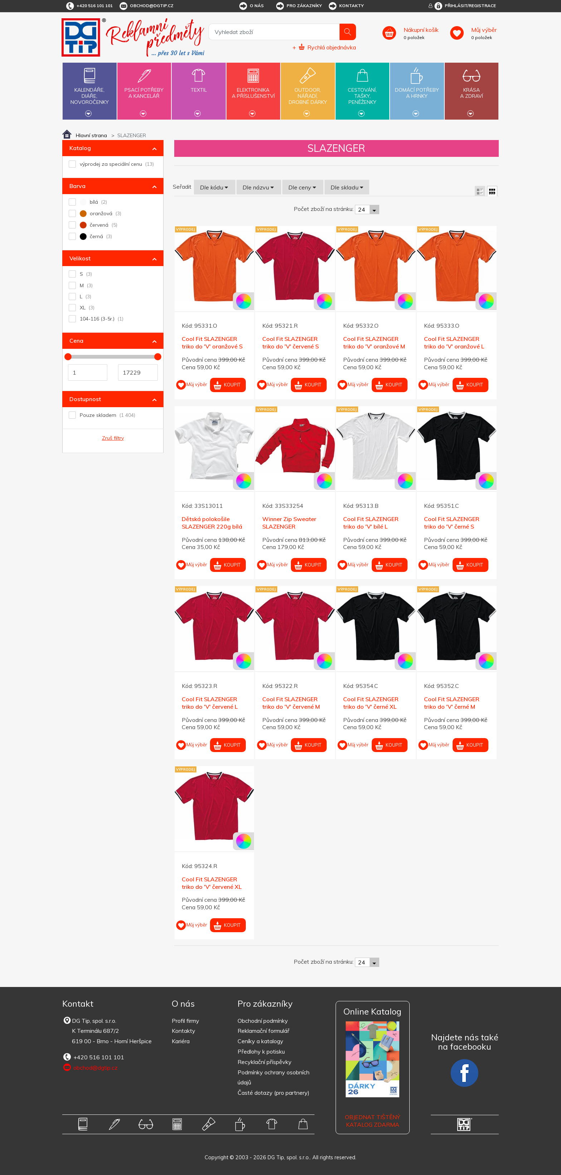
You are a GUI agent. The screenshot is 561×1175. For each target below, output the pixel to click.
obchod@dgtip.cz (146, 6)
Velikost (80, 258)
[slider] (68, 356)
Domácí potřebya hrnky (417, 89)
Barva (77, 185)
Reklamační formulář (263, 1030)
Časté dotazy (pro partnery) (273, 1092)
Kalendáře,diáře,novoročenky (89, 90)
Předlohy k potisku (261, 1051)
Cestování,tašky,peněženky (362, 90)
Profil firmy (185, 1020)
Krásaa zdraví (471, 89)
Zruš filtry (113, 438)
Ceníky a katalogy (260, 1041)
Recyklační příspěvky (265, 1061)
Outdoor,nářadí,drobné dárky (307, 90)
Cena (76, 340)
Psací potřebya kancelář (144, 89)
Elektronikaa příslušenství (253, 89)
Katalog (80, 147)
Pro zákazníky (298, 6)
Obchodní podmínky (263, 1020)
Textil (198, 85)
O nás (251, 6)
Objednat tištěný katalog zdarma (372, 1120)
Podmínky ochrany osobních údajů (273, 1077)
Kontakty (346, 6)
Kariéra (181, 1041)
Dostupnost (85, 399)
